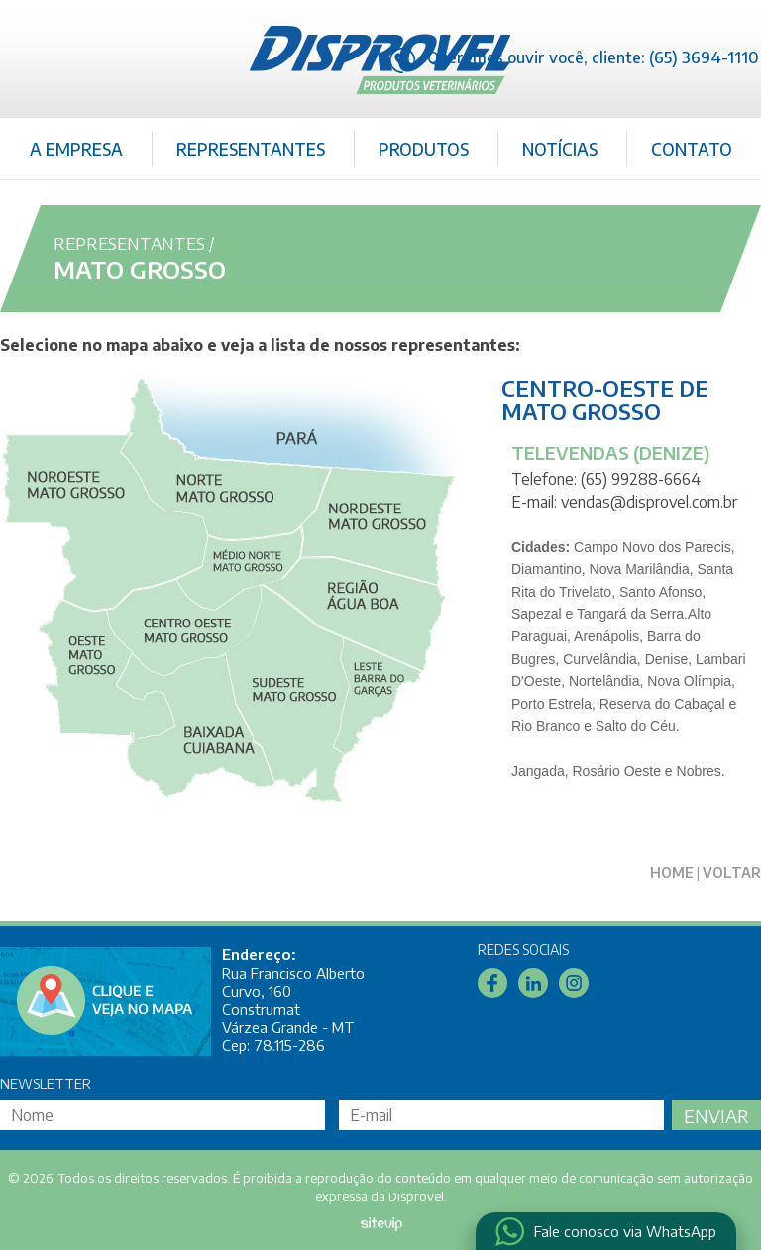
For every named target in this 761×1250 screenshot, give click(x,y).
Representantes (250, 149)
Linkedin (533, 983)
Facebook (492, 983)
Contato (691, 149)
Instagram (574, 983)
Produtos (424, 149)
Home (672, 872)
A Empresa (76, 149)
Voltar (732, 872)
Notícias (560, 149)
